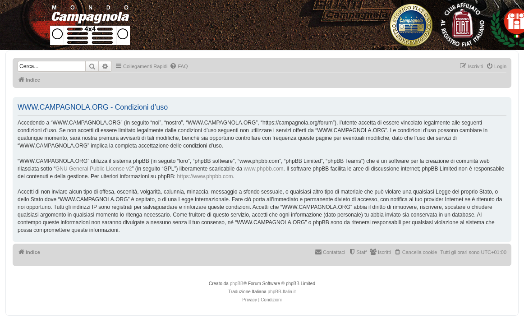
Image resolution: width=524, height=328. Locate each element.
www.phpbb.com (264, 169)
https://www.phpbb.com (205, 176)
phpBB (237, 283)
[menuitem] (179, 66)
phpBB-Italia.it (282, 291)
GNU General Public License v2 (93, 169)
